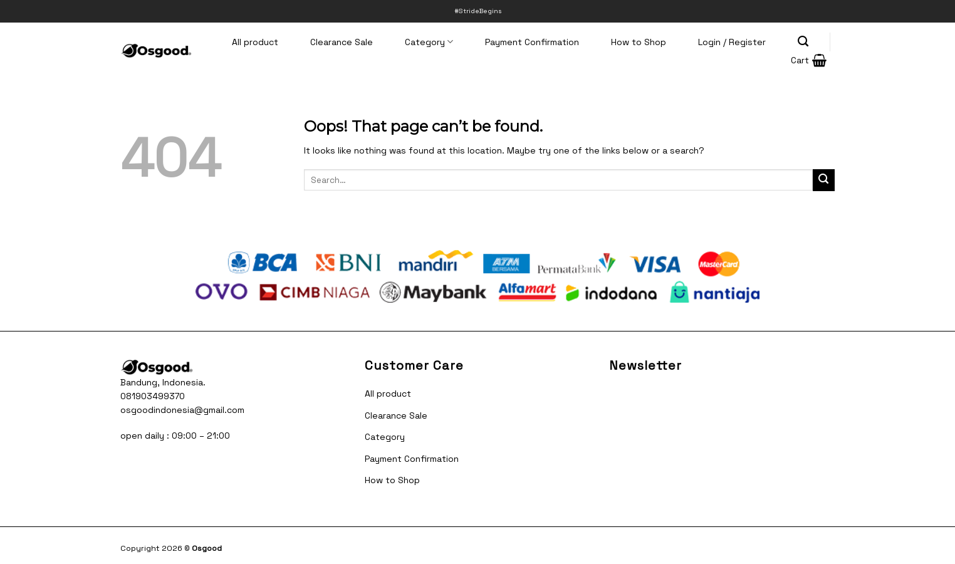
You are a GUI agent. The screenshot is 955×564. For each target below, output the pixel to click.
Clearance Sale (341, 42)
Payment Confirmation (532, 42)
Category (429, 42)
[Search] (803, 41)
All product (255, 42)
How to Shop (638, 42)
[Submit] (824, 180)
